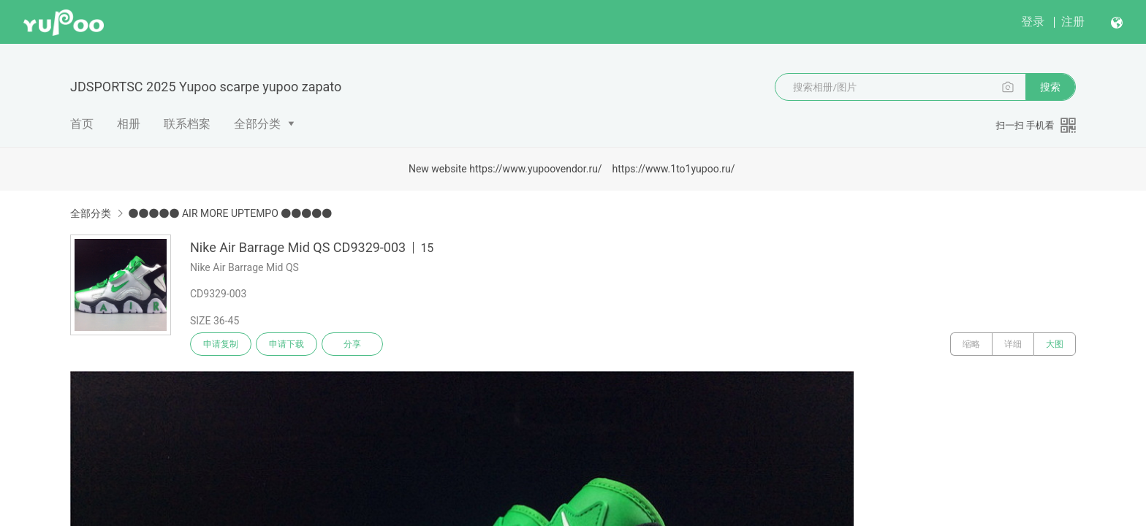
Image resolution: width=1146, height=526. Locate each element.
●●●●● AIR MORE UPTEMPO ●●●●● (230, 213)
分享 (352, 344)
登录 (1032, 21)
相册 (128, 124)
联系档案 (187, 124)
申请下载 (286, 344)
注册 (1073, 21)
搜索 (1050, 87)
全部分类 (257, 124)
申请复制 (220, 344)
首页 (82, 124)
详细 (1013, 344)
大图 (1054, 344)
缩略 (971, 344)
